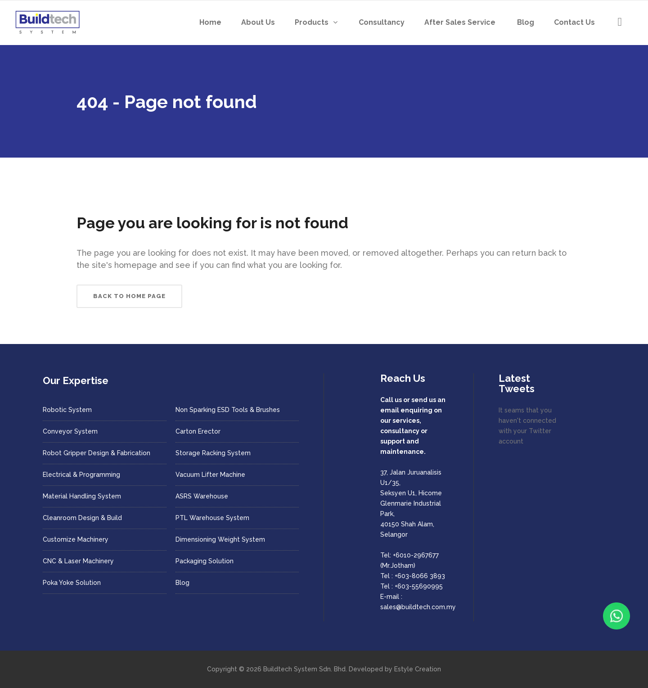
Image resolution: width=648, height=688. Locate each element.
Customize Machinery (75, 539)
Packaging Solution (205, 561)
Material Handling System (82, 496)
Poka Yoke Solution (72, 582)
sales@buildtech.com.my (418, 607)
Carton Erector (198, 431)
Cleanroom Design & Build (82, 517)
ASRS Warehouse (202, 496)
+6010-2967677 (416, 555)
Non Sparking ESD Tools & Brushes (228, 409)
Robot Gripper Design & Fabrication (96, 453)
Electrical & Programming (81, 474)
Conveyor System (70, 431)
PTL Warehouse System (212, 517)
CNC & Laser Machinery (78, 561)
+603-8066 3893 (420, 575)
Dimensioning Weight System (220, 539)
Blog (182, 582)
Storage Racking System (213, 453)
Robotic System (67, 409)
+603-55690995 (419, 586)
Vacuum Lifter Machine (210, 474)
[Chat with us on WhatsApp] (616, 615)
